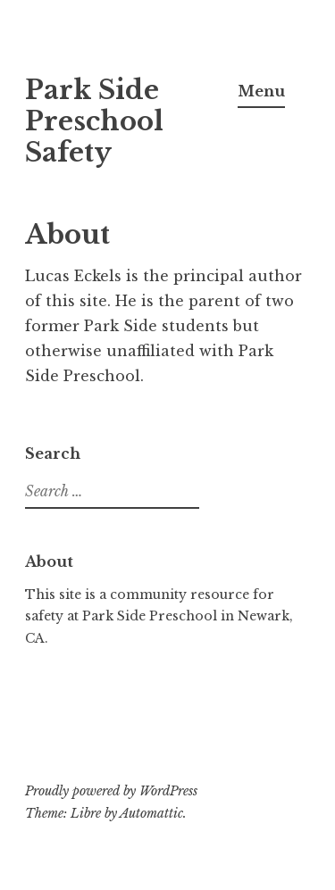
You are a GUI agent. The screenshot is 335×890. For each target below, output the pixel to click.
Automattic (151, 813)
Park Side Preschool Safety (94, 121)
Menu (261, 91)
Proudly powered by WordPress (111, 791)
